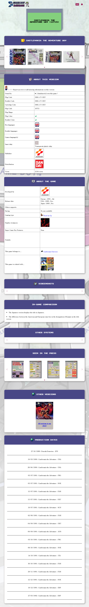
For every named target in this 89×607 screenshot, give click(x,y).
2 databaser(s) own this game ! (47, 93)
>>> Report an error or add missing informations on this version (31, 89)
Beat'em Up (47, 215)
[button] (82, 56)
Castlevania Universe (49, 251)
